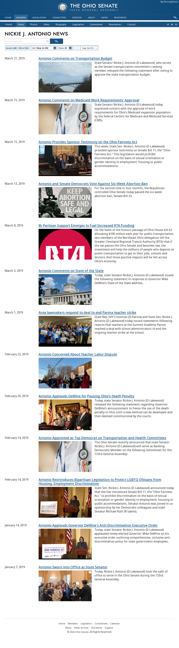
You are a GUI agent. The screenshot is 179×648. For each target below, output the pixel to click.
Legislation (39, 17)
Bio (61, 24)
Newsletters (115, 24)
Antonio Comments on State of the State (71, 271)
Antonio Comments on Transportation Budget (75, 58)
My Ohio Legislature (169, 1)
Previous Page (75, 48)
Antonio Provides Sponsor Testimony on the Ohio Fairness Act (88, 142)
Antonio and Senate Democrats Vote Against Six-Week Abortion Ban (93, 184)
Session (77, 17)
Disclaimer (96, 627)
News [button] (104, 17)
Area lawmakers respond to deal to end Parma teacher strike (87, 312)
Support (109, 627)
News (21, 24)
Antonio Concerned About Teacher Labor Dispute (78, 354)
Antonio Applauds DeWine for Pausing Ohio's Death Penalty (86, 396)
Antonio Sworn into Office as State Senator (73, 567)
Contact (131, 24)
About (91, 17)
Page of (89, 48)
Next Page (79, 48)
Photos (33, 24)
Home (8, 17)
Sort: (44, 48)
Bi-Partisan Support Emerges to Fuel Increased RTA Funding (86, 225)
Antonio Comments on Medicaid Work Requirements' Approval (89, 100)
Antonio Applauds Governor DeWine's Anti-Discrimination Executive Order (98, 525)
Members (21, 17)
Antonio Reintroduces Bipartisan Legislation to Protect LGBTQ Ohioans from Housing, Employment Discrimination (100, 481)
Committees (59, 17)
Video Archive (81, 627)
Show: (65, 48)
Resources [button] (120, 17)
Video (46, 24)
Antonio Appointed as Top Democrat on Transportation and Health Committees (102, 438)
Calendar (115, 623)
